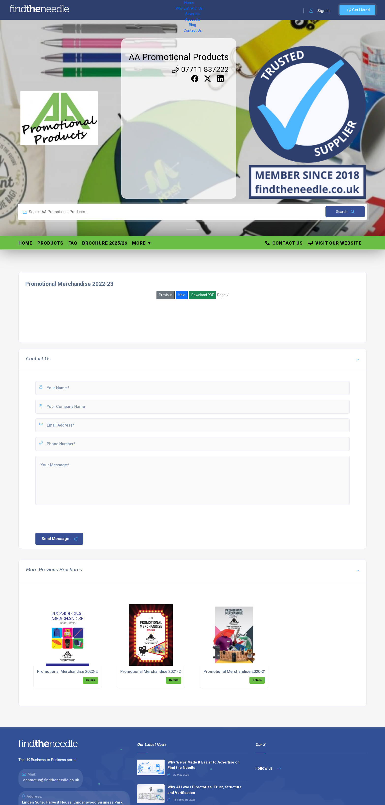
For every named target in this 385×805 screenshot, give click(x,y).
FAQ (72, 243)
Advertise (140, 10)
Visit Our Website (335, 243)
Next (181, 295)
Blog (180, 10)
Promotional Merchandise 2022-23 (68, 671)
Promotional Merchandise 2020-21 (234, 671)
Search (345, 211)
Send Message (60, 538)
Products (50, 243)
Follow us (268, 768)
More (139, 243)
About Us (162, 10)
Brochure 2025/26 (104, 243)
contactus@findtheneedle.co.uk (51, 780)
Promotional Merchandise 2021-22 (151, 671)
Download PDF (202, 295)
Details (90, 680)
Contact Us (198, 10)
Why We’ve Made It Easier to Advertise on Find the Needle (204, 765)
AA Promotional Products (179, 57)
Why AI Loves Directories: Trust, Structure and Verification (205, 790)
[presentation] (72, 518)
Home (87, 10)
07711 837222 (200, 69)
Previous (165, 295)
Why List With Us (112, 10)
